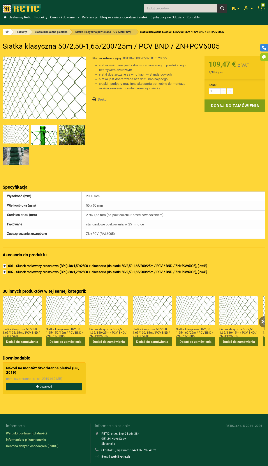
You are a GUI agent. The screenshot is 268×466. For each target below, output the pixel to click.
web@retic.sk (120, 456)
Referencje (89, 17)
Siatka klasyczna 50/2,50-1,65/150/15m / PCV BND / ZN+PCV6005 (64, 332)
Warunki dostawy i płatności (26, 433)
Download (44, 386)
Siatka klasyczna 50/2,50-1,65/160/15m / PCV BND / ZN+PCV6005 (151, 332)
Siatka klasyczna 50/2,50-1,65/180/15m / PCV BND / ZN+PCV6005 (238, 332)
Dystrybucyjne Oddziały (167, 17)
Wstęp (5, 17)
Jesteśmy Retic (20, 17)
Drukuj (102, 99)
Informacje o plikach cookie (26, 440)
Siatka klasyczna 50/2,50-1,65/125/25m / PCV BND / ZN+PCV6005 (21, 332)
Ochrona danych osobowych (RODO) (32, 446)
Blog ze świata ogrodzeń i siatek (124, 17)
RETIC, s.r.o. (234, 425)
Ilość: (213, 85)
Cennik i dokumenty (64, 17)
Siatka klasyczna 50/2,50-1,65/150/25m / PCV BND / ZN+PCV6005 (108, 332)
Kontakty (193, 17)
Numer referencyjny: (107, 58)
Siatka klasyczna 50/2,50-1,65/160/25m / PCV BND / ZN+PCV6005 (194, 332)
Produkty (40, 17)
